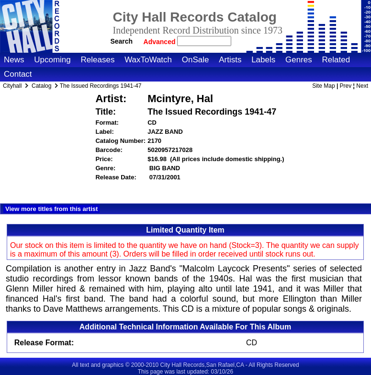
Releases (98, 59)
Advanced (161, 42)
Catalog (41, 85)
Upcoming (52, 59)
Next (362, 85)
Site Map (323, 85)
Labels (263, 59)
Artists (230, 59)
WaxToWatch (148, 59)
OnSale (195, 59)
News (14, 59)
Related (336, 59)
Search (121, 41)
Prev (346, 85)
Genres (298, 59)
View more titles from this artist (51, 208)
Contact (18, 74)
